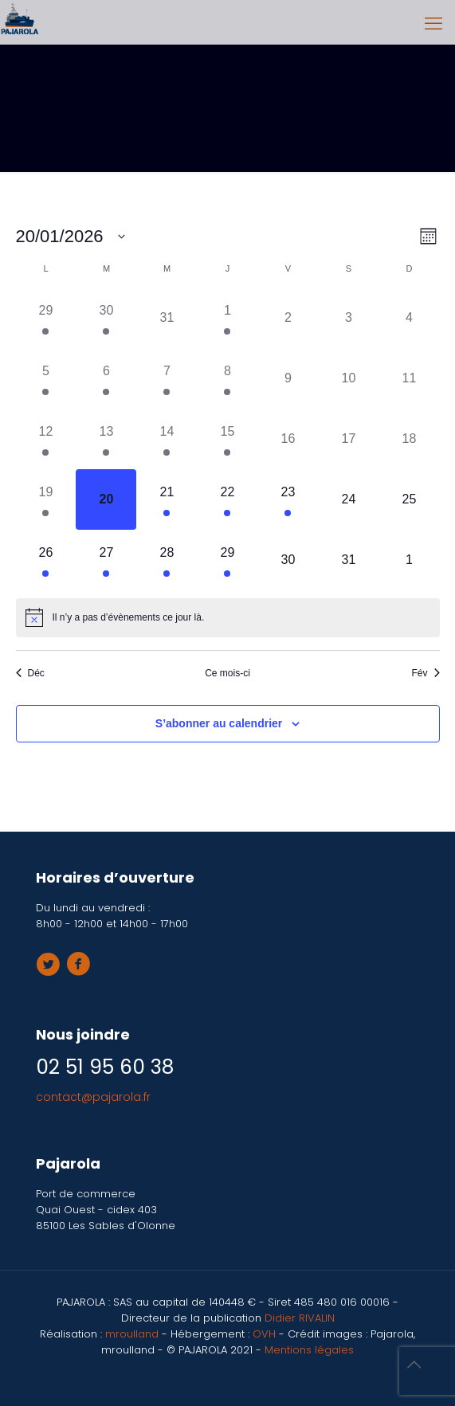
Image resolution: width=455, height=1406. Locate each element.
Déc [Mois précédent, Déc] (30, 673)
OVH (266, 1333)
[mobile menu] (433, 23)
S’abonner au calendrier (219, 723)
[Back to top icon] (422, 1373)
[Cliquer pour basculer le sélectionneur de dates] (70, 236)
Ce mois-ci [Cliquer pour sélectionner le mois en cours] (227, 673)
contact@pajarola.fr (93, 1097)
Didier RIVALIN (300, 1318)
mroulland (132, 1333)
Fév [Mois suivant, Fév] (425, 673)
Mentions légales (309, 1349)
